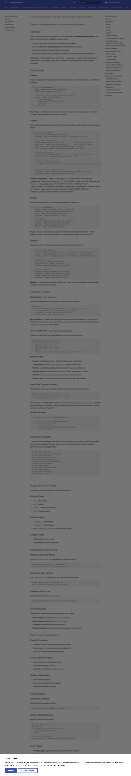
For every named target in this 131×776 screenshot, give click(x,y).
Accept (11, 770)
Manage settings (27, 770)
